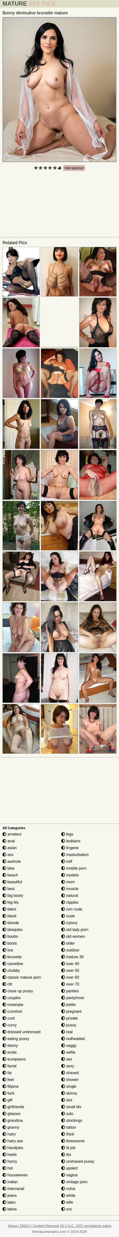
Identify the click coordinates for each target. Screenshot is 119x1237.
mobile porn (73, 868)
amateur (12, 834)
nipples (69, 902)
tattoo (68, 1127)
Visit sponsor (74, 168)
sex (66, 1059)
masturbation (75, 855)
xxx (66, 1209)
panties (70, 991)
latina (9, 1209)
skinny (69, 1093)
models (70, 875)
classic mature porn (21, 977)
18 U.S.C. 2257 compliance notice (85, 1226)
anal (8, 841)
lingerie (70, 848)
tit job (68, 1148)
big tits (10, 902)
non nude (71, 909)
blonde (10, 923)
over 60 (70, 977)
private (69, 1018)
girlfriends (13, 1107)
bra (7, 950)
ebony (10, 1045)
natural (69, 895)
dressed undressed (21, 1032)
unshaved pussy (77, 1161)
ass (7, 855)
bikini (9, 909)
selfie (68, 1052)
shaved (70, 1073)
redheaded (73, 1039)
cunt (8, 1018)
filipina (10, 1086)
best (8, 889)
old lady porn (74, 930)
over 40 (70, 964)
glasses (11, 1114)
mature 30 (72, 957)
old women (73, 936)
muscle (69, 889)
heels (9, 1155)
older (68, 943)
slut (66, 1100)
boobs (10, 936)
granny (10, 1127)
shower (70, 1080)
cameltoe (12, 964)
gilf (7, 1100)
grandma (12, 1120)
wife (67, 1202)
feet (8, 1080)
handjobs (12, 1148)
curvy (9, 1025)
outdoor (70, 950)
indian (10, 1182)
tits (66, 1155)
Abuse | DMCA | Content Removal (33, 1226)
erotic (9, 1052)
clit (7, 984)
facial (9, 1066)
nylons (69, 923)
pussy (68, 1025)
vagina (69, 1175)
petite (68, 1005)
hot (7, 1168)
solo (67, 1114)
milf (66, 861)
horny (9, 1161)
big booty (12, 895)
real (67, 1032)
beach (10, 875)
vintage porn (74, 1182)
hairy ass (12, 1141)
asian (9, 848)
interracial (13, 1189)
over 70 (70, 984)
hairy (9, 1134)
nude (68, 916)
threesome (73, 1141)
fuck (8, 1093)
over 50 (70, 970)
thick (67, 1134)
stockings (71, 1120)
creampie (12, 1005)
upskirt (69, 1168)
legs (67, 834)
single (68, 1086)
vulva (68, 1189)
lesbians (70, 841)
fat (7, 1073)
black (9, 916)
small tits (71, 1107)
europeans (14, 1059)
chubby (11, 970)
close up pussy (17, 991)
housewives (15, 1175)
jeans (9, 1195)
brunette (12, 957)
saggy (68, 1045)
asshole (11, 861)
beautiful (12, 882)
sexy (67, 1066)
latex (9, 1202)
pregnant (71, 1011)
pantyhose (72, 998)
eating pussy (15, 1039)
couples (11, 998)
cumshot (12, 1011)
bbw (8, 868)
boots (9, 943)
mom (68, 882)
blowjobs (12, 930)
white (68, 1195)
